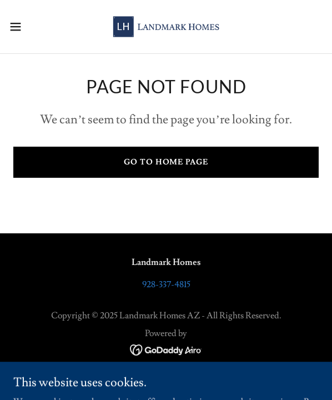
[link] (166, 26)
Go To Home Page (166, 162)
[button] (28, 27)
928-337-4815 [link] (166, 284)
